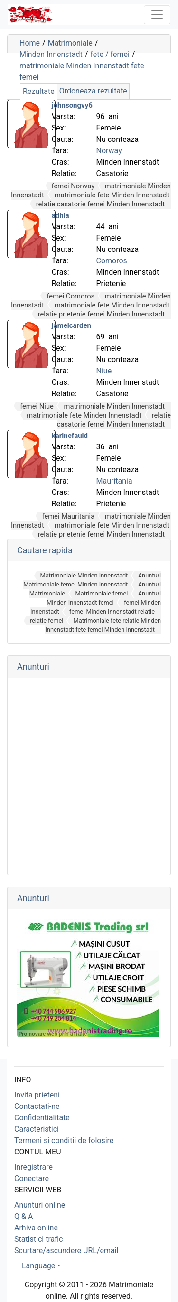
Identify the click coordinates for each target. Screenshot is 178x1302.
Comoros (111, 260)
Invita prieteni (37, 1094)
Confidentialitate (42, 1117)
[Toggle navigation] (157, 14)
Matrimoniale (70, 42)
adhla (60, 215)
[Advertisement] (89, 776)
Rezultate (39, 91)
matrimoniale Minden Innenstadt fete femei (81, 71)
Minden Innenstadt (51, 54)
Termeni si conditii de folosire (63, 1140)
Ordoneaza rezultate (93, 90)
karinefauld (70, 435)
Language (38, 1265)
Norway (109, 150)
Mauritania (114, 480)
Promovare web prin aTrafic (53, 1034)
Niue (104, 370)
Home (29, 42)
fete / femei (109, 54)
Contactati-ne (37, 1106)
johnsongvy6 (72, 105)
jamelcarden (71, 325)
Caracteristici (36, 1129)
